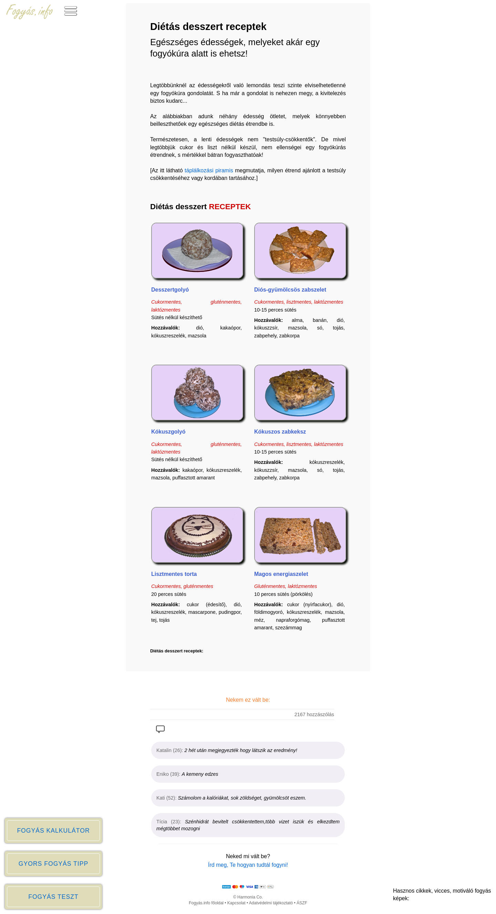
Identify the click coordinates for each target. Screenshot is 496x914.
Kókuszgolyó (168, 432)
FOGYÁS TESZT (53, 896)
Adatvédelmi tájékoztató (271, 903)
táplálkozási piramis (209, 170)
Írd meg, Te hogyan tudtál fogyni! (248, 865)
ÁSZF (302, 903)
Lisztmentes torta (174, 574)
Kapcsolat (236, 903)
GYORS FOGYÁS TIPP (53, 863)
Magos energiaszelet (281, 574)
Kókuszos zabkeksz (280, 432)
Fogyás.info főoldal (206, 903)
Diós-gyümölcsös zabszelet (290, 290)
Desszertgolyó (170, 290)
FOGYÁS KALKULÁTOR (53, 830)
